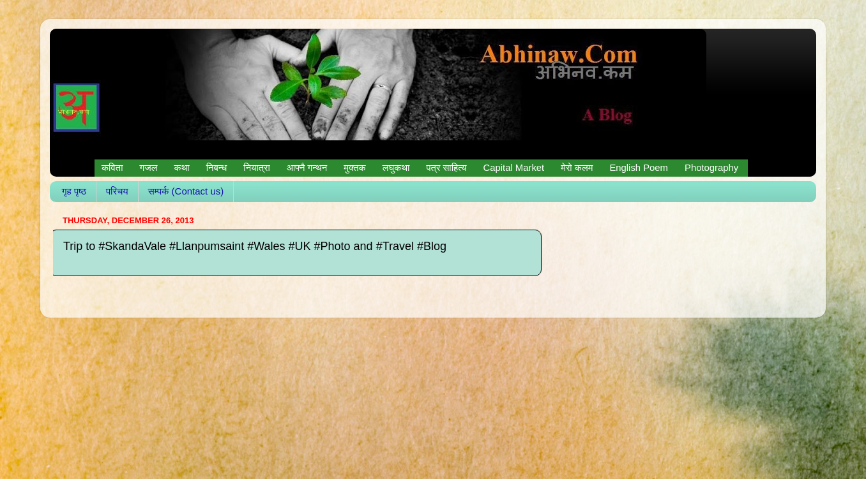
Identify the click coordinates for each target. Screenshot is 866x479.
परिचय (117, 191)
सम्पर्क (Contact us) (186, 191)
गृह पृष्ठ (74, 191)
